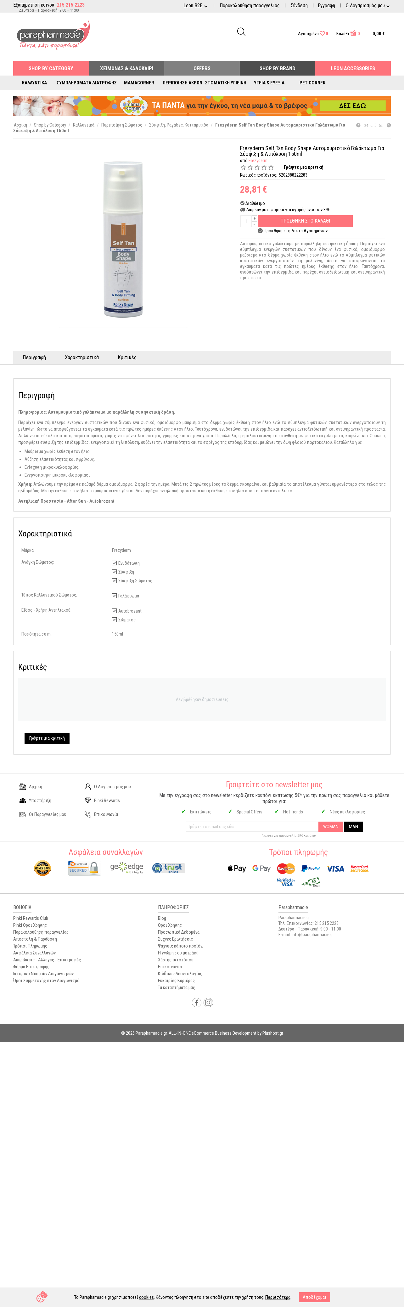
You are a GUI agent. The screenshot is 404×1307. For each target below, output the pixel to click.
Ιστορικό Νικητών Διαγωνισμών (43, 973)
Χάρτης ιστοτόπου (176, 960)
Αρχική (31, 787)
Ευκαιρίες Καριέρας (176, 980)
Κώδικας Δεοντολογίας (180, 973)
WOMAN (331, 826)
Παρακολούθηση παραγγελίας (250, 5)
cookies (146, 1297)
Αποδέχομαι (314, 1297)
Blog (162, 918)
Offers (202, 68)
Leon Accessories (353, 68)
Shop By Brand (277, 68)
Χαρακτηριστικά (82, 357)
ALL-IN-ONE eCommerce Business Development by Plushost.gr (226, 1033)
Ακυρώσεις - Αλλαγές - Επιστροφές (47, 960)
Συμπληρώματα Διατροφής (87, 83)
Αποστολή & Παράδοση (35, 939)
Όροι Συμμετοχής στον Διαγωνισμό (46, 980)
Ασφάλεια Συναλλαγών (34, 953)
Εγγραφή (326, 5)
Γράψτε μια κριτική (303, 167)
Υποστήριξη (35, 800)
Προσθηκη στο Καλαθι (305, 221)
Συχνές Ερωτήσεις (175, 939)
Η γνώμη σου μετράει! (178, 953)
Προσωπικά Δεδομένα (178, 932)
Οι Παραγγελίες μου (43, 814)
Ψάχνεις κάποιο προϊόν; (180, 946)
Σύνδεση (299, 5)
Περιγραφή (34, 357)
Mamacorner (139, 83)
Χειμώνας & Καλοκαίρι (126, 68)
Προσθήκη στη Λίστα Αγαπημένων (296, 231)
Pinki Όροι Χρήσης (30, 925)
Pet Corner (313, 83)
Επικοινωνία (101, 814)
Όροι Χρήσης (170, 925)
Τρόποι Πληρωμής (30, 946)
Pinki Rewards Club (30, 918)
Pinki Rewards (102, 800)
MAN (353, 826)
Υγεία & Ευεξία (269, 83)
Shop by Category (51, 68)
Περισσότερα (277, 1297)
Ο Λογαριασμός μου (108, 787)
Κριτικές (127, 357)
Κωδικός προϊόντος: (258, 175)
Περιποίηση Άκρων (182, 83)
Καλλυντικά (34, 83)
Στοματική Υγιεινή (225, 83)
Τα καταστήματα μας (176, 987)
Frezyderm (258, 160)
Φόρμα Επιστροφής (31, 967)
